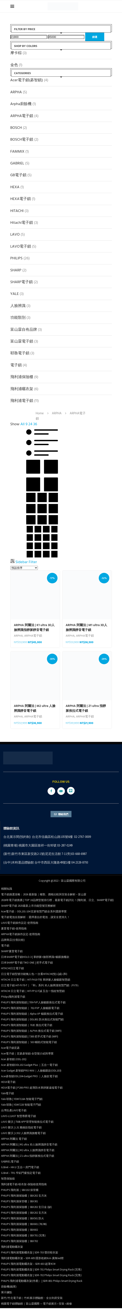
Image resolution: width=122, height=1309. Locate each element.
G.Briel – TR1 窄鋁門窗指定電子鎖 (21, 1174)
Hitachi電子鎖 (21, 222)
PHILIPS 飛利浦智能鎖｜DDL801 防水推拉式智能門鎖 (32, 1020)
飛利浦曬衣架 (21, 389)
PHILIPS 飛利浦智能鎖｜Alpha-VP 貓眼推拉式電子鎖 (32, 1014)
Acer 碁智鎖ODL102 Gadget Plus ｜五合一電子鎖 (29, 1066)
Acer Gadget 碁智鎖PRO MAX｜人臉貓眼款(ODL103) (31, 1071)
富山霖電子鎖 (21, 341)
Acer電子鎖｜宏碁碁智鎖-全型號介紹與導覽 (27, 1054)
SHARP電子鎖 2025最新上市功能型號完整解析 (28, 906)
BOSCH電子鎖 (21, 139)
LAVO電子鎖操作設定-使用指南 (19, 923)
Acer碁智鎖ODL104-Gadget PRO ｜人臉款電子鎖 (29, 1077)
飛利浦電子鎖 (21, 400)
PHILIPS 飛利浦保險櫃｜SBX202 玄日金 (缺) (26, 1208)
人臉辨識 (18, 305)
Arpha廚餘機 (21, 104)
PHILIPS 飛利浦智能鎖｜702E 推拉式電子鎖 (26, 1026)
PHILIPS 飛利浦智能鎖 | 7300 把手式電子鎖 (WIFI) (29, 1037)
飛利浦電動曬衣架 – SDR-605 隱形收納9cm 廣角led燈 (32, 1259)
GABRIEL (17, 163)
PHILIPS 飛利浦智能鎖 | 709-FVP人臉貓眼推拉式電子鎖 (33, 1003)
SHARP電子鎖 (21, 282)
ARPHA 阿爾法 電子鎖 (14, 1139)
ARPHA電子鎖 (21, 116)
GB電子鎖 (18, 175)
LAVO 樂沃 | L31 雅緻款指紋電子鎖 (21, 1128)
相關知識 (6, 889)
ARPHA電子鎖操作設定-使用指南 (20, 935)
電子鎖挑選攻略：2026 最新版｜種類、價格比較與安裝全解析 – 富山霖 (43, 895)
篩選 (94, 37)
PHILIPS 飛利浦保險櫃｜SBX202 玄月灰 (24, 1196)
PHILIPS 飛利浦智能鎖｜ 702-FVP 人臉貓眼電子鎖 (30, 1009)
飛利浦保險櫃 (21, 377)
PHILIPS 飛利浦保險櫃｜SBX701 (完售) (23, 1236)
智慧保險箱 (8, 1179)
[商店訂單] (24, 568)
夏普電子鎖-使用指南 (14, 929)
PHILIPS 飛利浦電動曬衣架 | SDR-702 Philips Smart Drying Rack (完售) (41, 1276)
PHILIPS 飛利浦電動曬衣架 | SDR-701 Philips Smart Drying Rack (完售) (41, 1270)
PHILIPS (16, 258)
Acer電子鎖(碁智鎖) (26, 80)
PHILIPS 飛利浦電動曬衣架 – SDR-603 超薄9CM (28, 1264)
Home (40, 413)
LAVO (15, 234)
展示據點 (6, 1293)
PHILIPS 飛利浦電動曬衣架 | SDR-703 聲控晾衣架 (29, 1253)
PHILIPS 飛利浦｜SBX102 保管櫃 (19, 1191)
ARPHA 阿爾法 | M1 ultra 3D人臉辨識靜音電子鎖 (86, 627)
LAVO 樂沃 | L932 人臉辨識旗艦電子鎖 (23, 1134)
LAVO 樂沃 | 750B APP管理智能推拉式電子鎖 (27, 1122)
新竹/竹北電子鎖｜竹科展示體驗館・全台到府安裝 (32, 1299)
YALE (14, 293)
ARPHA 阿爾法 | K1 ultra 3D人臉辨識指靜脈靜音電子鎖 (34, 627)
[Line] (71, 792)
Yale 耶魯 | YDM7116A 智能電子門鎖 (21, 1100)
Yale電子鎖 (7, 1094)
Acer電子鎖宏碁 (10, 1048)
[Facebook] (51, 792)
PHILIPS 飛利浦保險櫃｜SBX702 (19, 1242)
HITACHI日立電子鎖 (12, 969)
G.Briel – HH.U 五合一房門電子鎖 (20, 1168)
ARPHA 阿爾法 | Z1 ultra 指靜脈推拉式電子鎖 (86, 708)
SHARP (15, 270)
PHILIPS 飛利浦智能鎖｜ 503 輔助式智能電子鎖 (29, 1043)
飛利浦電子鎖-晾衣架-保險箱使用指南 (24, 1185)
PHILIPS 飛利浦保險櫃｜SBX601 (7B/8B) (24, 1225)
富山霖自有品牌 (23, 329)
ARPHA (16, 92)
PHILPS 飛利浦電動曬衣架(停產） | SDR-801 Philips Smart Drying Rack (41, 1282)
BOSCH (16, 127)
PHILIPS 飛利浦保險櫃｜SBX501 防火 (22, 1219)
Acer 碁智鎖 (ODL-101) (13, 1060)
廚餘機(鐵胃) (8, 1287)
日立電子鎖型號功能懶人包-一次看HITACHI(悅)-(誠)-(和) (34, 975)
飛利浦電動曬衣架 (12, 1247)
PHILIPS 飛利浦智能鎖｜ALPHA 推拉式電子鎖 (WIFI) (31, 1031)
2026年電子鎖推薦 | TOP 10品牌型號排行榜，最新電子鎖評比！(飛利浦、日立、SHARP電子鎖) (57, 901)
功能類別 (18, 317)
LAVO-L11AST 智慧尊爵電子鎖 (18, 1117)
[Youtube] (61, 792)
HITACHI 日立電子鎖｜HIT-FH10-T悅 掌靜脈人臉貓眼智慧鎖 (35, 980)
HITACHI (17, 210)
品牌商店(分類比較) (13, 940)
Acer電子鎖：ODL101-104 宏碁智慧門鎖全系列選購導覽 (34, 912)
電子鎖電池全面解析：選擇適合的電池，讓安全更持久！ (35, 918)
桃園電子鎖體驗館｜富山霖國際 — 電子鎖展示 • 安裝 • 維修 (36, 1304)
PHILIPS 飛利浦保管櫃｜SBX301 (19, 1202)
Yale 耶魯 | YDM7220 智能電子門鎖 (21, 1105)
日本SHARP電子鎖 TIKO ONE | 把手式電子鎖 (27, 963)
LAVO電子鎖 (20, 246)
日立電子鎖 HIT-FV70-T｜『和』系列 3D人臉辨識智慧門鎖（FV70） (40, 986)
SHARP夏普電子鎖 (12, 952)
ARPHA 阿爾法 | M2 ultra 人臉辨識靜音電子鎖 (35, 708)
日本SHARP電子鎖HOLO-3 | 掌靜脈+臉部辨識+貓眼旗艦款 (35, 958)
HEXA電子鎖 (20, 198)
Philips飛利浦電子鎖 (13, 997)
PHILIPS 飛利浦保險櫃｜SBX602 (19, 1230)
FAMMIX (17, 151)
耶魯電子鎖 (19, 353)
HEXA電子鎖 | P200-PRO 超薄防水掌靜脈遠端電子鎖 (32, 1088)
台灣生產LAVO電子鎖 (13, 1111)
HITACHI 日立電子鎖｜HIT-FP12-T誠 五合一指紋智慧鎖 (33, 992)
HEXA (14, 187)
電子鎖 (16, 365)
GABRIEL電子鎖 (10, 1162)
